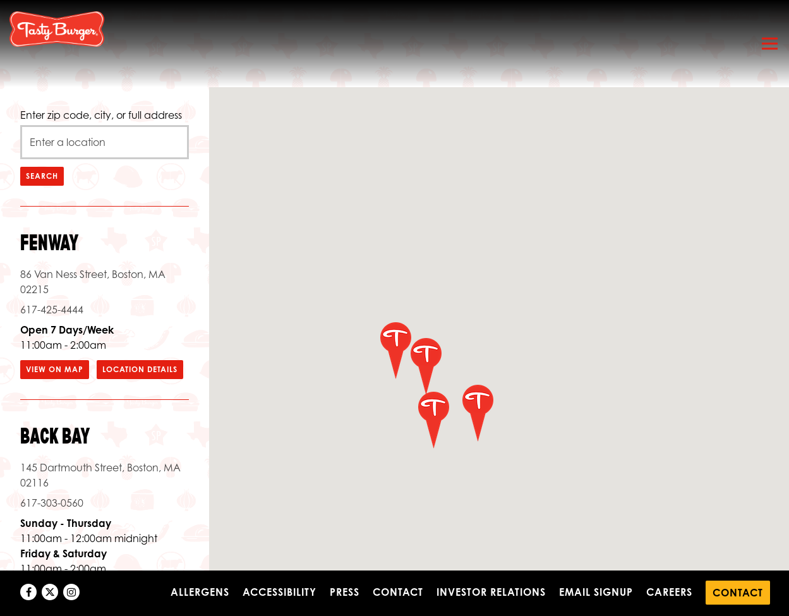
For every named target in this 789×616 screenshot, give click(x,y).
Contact (398, 592)
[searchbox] (104, 142)
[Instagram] (71, 592)
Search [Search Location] (42, 176)
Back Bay (55, 437)
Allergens (200, 592)
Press (344, 592)
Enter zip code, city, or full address (101, 115)
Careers (669, 592)
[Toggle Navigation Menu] (769, 44)
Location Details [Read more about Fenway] (140, 369)
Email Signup (596, 592)
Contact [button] (738, 592)
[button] (433, 419)
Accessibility (279, 592)
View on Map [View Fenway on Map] (54, 369)
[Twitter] (50, 592)
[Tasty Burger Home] (56, 28)
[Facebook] (28, 592)
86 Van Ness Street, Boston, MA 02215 (93, 282)
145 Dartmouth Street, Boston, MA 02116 (100, 475)
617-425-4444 (51, 309)
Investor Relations (491, 592)
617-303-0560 (51, 503)
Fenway (49, 243)
